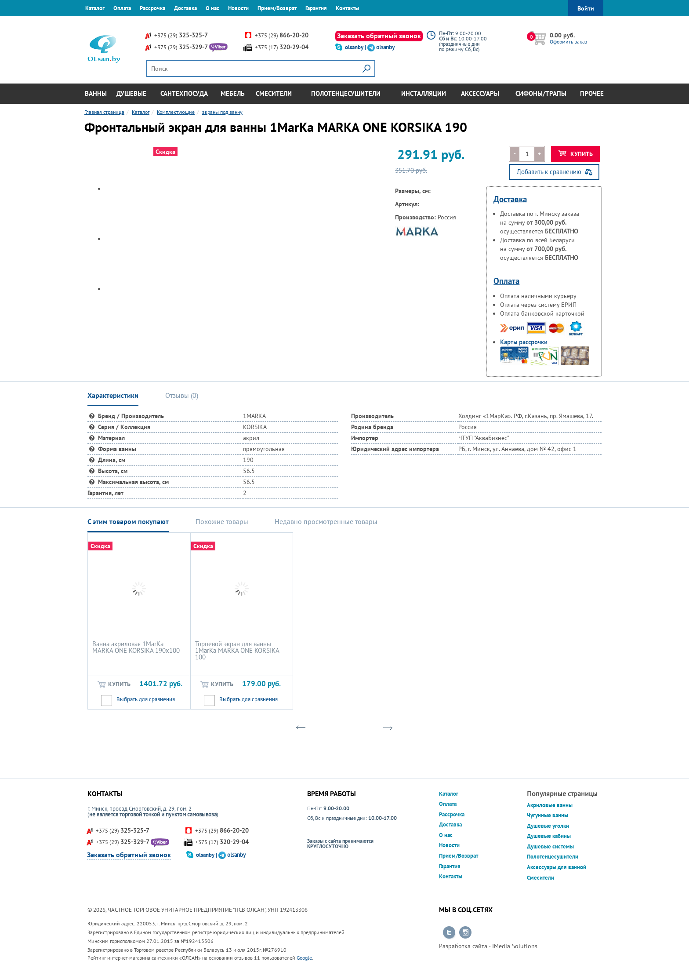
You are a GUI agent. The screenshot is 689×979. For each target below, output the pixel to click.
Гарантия (316, 8)
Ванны (96, 93)
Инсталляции (423, 93)
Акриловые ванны (550, 805)
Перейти (449, 932)
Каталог (95, 8)
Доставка (185, 8)
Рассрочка (152, 8)
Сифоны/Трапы (540, 93)
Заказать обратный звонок (379, 35)
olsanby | (356, 47)
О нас (212, 8)
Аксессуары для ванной (556, 867)
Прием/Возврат (277, 8)
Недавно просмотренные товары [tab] (326, 521)
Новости (238, 8)
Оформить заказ (568, 41)
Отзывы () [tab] (181, 395)
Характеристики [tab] (112, 395)
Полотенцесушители (346, 93)
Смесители (274, 93)
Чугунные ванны (547, 815)
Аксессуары (480, 93)
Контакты (347, 8)
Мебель (233, 93)
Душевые (131, 93)
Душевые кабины (549, 836)
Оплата (122, 8)
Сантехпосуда (184, 93)
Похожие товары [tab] (222, 521)
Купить (575, 153)
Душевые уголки (548, 826)
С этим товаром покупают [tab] (128, 521)
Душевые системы (550, 846)
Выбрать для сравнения (145, 699)
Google (304, 957)
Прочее (592, 93)
